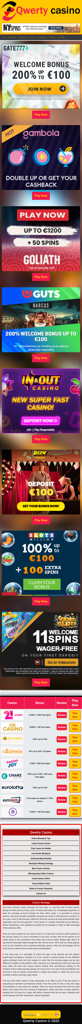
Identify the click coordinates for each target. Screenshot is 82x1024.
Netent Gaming (32, 37)
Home (4, 37)
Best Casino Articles (41, 868)
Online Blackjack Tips (40, 838)
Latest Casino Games (41, 843)
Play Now (41, 114)
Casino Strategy (60, 37)
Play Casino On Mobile (41, 848)
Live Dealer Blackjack (41, 853)
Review (62, 715)
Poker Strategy (52, 37)
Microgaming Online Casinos (41, 873)
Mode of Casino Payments (41, 888)
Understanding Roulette (40, 858)
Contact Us (41, 893)
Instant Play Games (22, 37)
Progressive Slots (12, 37)
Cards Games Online (41, 878)
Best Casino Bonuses (42, 37)
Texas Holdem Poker (41, 883)
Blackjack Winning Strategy (41, 863)
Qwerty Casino (35, 1021)
